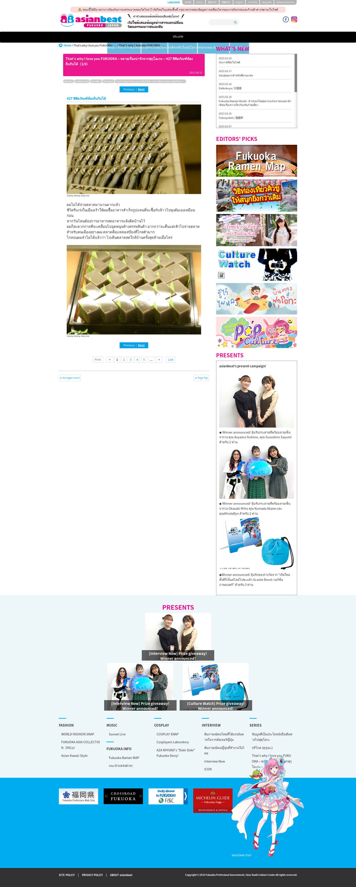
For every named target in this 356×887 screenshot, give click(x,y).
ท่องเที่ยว (96, 81)
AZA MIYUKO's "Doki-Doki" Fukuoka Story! (176, 753)
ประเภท (74, 37)
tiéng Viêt (266, 2)
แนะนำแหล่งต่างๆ (120, 765)
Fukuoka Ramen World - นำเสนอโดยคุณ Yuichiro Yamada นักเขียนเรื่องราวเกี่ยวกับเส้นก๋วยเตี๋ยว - (255, 103)
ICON (208, 769)
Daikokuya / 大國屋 (230, 88)
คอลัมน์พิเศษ (281, 37)
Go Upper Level (71, 377)
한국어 (199, 2)
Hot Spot (108, 81)
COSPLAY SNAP (167, 734)
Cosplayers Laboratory (173, 742)
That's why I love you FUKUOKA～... (95, 45)
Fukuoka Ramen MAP (124, 757)
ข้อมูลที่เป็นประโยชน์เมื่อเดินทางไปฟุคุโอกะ (272, 737)
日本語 (188, 2)
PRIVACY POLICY (92, 875)
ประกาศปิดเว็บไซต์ (229, 62)
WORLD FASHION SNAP (77, 734)
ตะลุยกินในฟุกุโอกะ (158, 37)
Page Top (203, 377)
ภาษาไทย (252, 2)
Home (67, 45)
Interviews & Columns (243, 37)
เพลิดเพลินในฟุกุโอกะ (199, 37)
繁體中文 (226, 2)
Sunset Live (117, 734)
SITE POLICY (67, 875)
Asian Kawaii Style (74, 755)
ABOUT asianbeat (121, 875)
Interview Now (214, 761)
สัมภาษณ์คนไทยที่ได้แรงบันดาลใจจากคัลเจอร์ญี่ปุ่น (224, 737)
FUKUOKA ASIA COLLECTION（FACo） (80, 745)
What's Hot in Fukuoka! (115, 37)
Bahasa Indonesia (285, 2)
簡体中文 (212, 2)
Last (170, 359)
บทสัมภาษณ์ (82, 81)
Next (141, 89)
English (239, 2)
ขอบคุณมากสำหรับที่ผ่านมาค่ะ (236, 75)
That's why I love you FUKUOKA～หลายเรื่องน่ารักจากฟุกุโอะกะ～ (150, 81)
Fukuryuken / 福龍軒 (231, 118)
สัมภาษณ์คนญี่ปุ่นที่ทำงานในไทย (224, 750)
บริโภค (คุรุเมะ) (262, 747)
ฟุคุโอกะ (68, 81)
